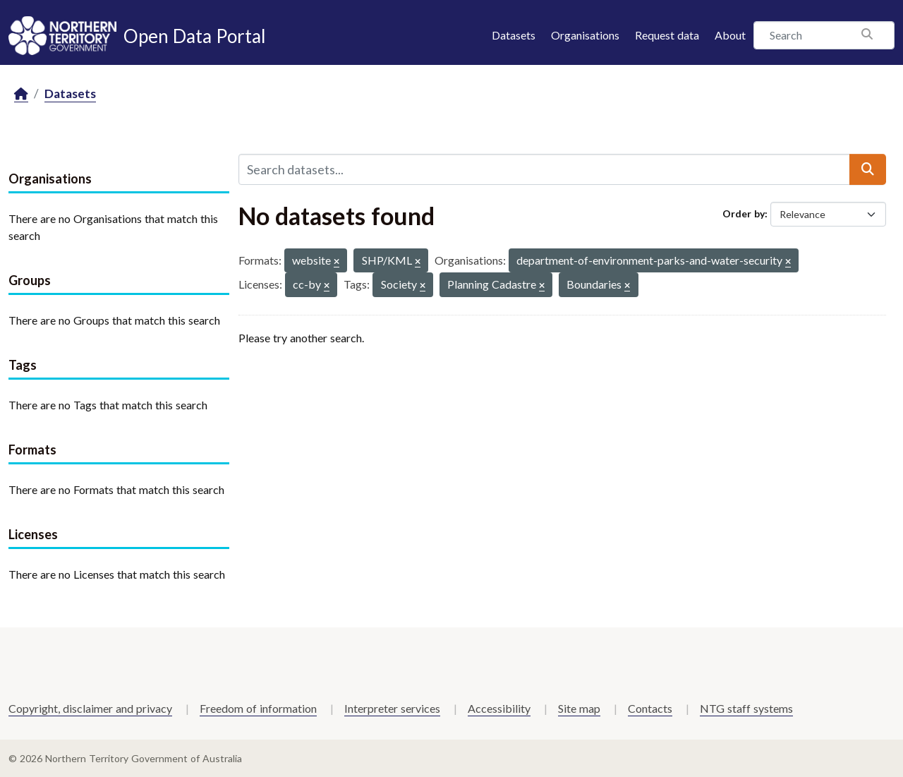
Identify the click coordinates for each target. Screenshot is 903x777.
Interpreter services (392, 708)
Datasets (513, 35)
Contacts (650, 708)
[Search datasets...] (544, 169)
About (730, 35)
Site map (579, 708)
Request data (667, 35)
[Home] (21, 94)
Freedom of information (258, 708)
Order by (743, 213)
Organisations (585, 35)
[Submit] (867, 169)
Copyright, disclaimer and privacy (90, 708)
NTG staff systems (746, 708)
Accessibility (499, 708)
